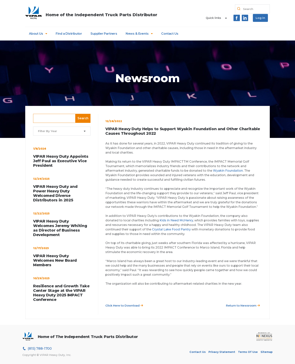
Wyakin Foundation (228, 170)
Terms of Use (248, 352)
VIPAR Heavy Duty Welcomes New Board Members (55, 260)
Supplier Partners (103, 33)
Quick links (213, 18)
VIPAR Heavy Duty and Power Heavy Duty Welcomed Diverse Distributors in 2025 (55, 193)
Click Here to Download (124, 305)
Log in (260, 18)
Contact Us (169, 33)
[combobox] (59, 131)
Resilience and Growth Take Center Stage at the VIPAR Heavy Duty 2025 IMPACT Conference (61, 293)
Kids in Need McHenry (176, 220)
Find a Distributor (69, 33)
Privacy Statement (221, 352)
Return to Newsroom (243, 305)
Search (83, 118)
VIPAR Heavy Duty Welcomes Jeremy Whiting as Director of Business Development (60, 228)
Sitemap (267, 352)
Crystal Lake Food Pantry (171, 229)
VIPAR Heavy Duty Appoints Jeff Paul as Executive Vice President (60, 161)
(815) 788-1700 (37, 348)
